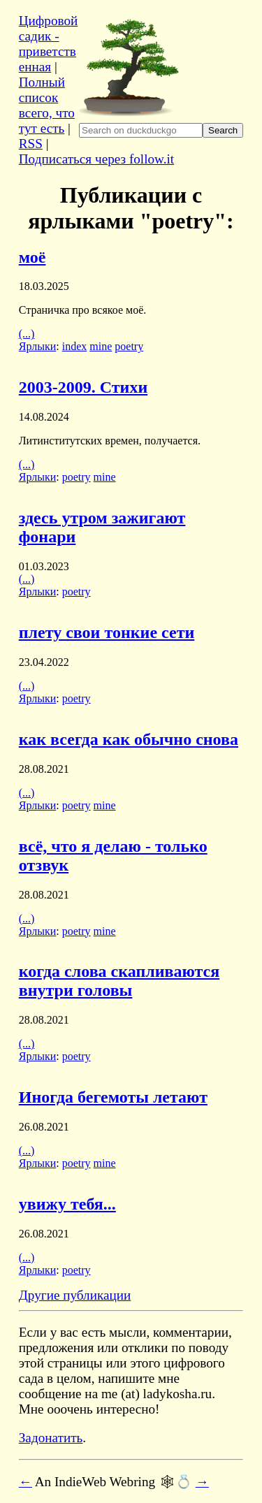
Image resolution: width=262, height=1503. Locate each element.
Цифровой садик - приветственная (48, 43)
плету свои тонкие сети (107, 632)
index (74, 346)
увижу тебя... (67, 1204)
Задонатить (51, 1437)
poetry (129, 346)
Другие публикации (75, 1295)
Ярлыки (38, 346)
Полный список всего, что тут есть (47, 105)
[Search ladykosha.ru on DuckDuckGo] (141, 130)
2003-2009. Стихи (83, 387)
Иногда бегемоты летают (113, 1097)
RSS (31, 143)
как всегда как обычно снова (128, 739)
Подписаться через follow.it (96, 159)
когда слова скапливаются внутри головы (119, 980)
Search (223, 130)
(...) (27, 334)
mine (100, 346)
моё (32, 257)
